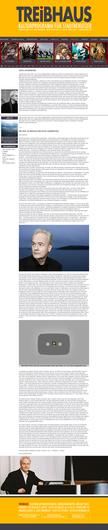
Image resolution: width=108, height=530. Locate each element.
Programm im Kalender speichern (54, 516)
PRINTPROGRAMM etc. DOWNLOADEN (29, 516)
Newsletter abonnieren (78, 516)
